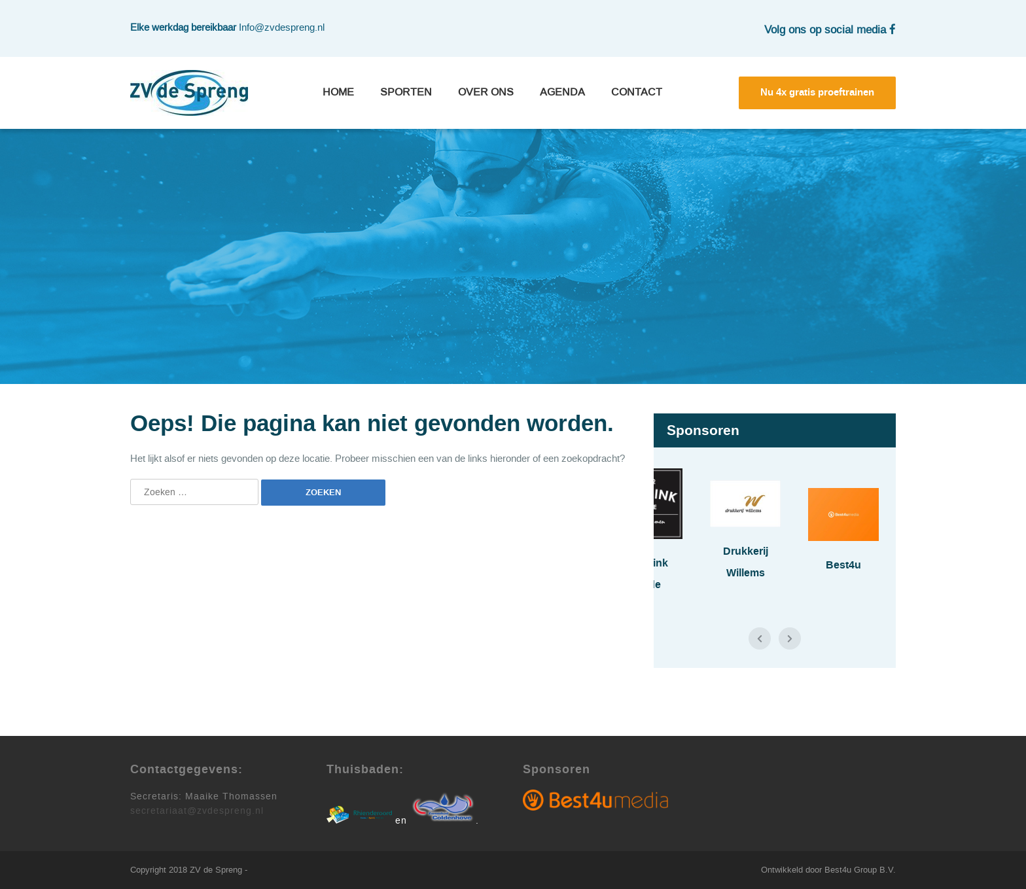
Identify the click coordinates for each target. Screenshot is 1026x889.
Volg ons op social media (830, 29)
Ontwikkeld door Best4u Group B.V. (828, 869)
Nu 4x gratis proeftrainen (817, 92)
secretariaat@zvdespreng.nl (197, 811)
